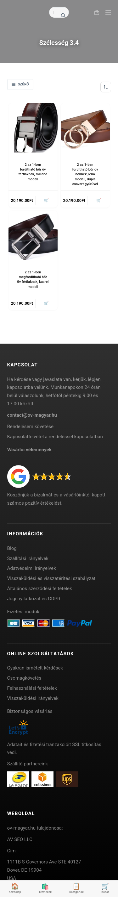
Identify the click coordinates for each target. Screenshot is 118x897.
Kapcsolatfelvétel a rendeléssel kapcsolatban (55, 436)
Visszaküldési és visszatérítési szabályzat (51, 578)
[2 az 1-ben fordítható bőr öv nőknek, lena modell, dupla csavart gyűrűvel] (85, 128)
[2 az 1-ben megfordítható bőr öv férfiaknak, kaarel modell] (33, 235)
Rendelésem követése (30, 426)
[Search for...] (53, 12)
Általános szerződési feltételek (39, 588)
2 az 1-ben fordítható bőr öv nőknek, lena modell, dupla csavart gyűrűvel (85, 174)
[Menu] (108, 12)
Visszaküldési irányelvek (33, 698)
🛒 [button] (46, 200)
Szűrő (20, 84)
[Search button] (63, 15)
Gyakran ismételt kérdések (35, 668)
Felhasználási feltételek (32, 688)
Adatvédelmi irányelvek (31, 568)
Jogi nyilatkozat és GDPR (33, 598)
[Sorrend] (105, 87)
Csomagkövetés (24, 678)
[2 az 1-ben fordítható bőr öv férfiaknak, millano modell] (33, 128)
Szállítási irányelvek (28, 558)
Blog (12, 548)
